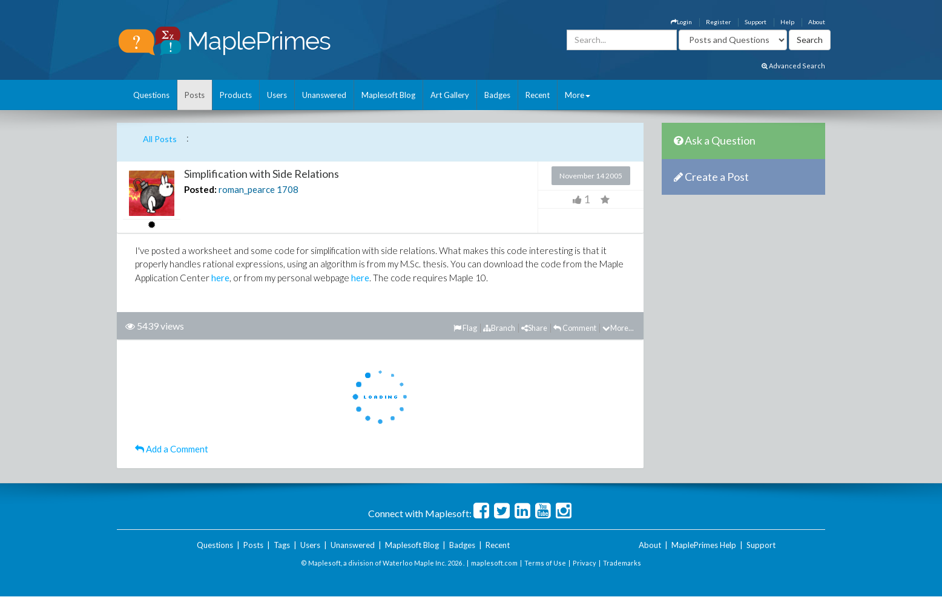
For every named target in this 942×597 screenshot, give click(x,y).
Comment (574, 328)
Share (534, 328)
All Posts (160, 139)
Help (787, 21)
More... (618, 328)
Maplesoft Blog (388, 95)
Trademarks (622, 563)
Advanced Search (793, 66)
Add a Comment (171, 448)
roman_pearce (247, 189)
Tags (282, 545)
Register (718, 21)
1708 (287, 189)
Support (755, 21)
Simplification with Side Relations (261, 173)
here (220, 277)
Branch (499, 328)
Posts (195, 95)
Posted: (200, 189)
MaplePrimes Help (703, 545)
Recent (537, 95)
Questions (151, 95)
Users (277, 95)
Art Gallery (449, 95)
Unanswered (324, 95)
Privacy (584, 563)
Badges (497, 95)
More (577, 95)
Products (236, 95)
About (816, 21)
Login (681, 21)
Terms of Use (545, 563)
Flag (465, 328)
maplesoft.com (494, 563)
